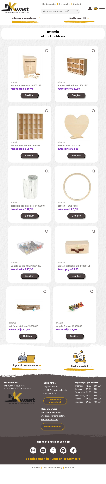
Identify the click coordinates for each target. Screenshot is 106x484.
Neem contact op (52, 426)
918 (95, 9)
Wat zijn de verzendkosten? (53, 416)
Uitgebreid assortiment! (27, 366)
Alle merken (47, 36)
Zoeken (77, 11)
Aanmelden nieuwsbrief (55, 400)
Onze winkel (64, 4)
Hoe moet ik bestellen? (51, 412)
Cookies (36, 467)
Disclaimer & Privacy (52, 467)
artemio (14, 82)
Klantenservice (49, 4)
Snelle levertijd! (79, 366)
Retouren (69, 467)
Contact (77, 4)
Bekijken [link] (29, 95)
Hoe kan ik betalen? (49, 419)
